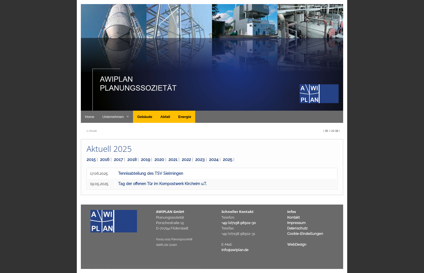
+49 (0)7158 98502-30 (238, 223)
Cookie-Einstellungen (305, 234)
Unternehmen (113, 117)
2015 (91, 159)
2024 (213, 159)
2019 (145, 159)
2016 (105, 159)
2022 (186, 159)
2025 (227, 159)
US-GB (335, 131)
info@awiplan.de (235, 250)
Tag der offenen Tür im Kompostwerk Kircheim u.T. (162, 184)
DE (327, 131)
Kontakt (293, 217)
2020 (159, 159)
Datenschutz (297, 228)
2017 (118, 159)
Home (89, 117)
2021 (172, 159)
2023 (200, 159)
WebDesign (296, 244)
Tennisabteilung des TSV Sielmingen (150, 173)
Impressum (296, 223)
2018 (132, 159)
